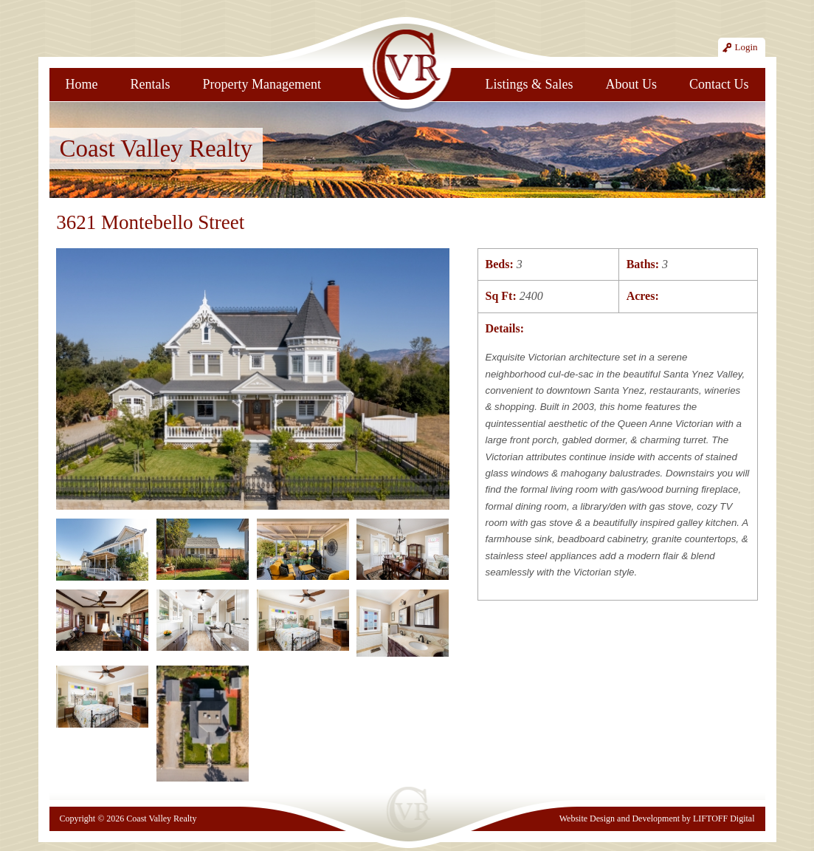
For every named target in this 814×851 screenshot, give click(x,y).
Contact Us (719, 84)
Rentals (150, 84)
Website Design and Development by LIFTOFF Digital (657, 818)
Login (745, 46)
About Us (631, 84)
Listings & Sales (529, 84)
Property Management (262, 84)
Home (82, 84)
